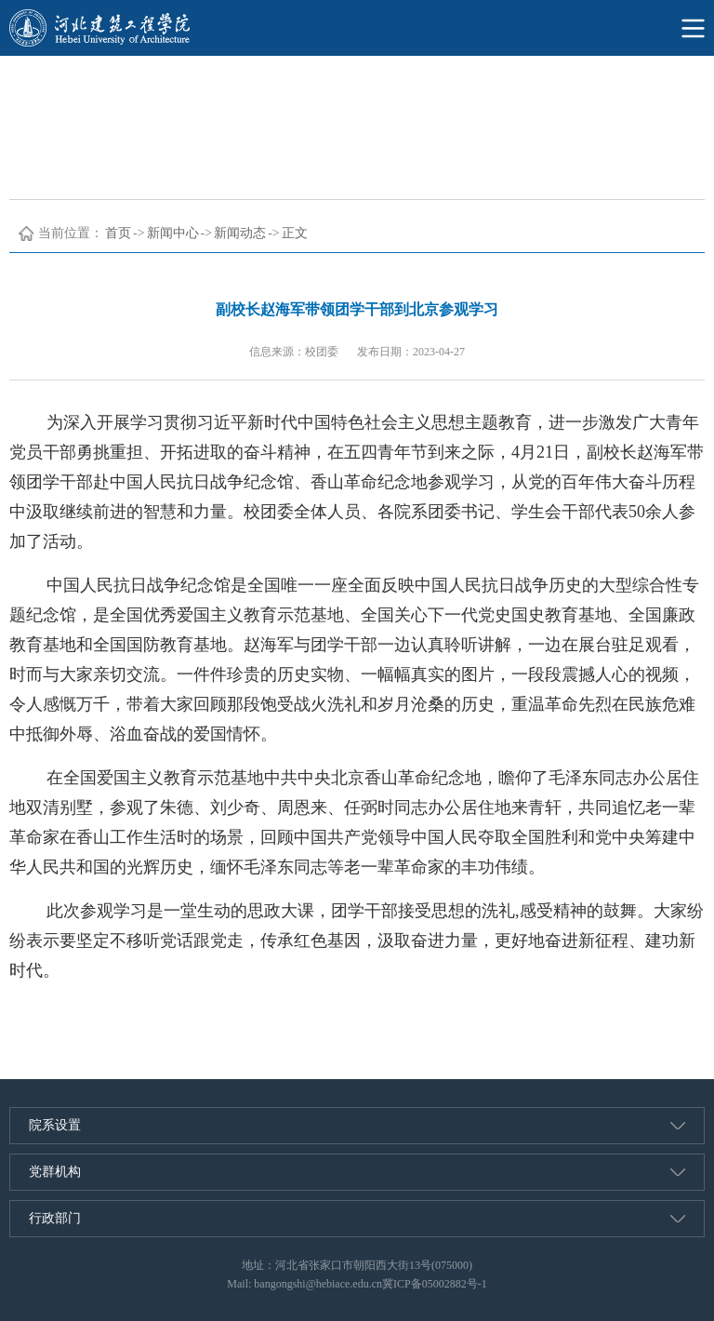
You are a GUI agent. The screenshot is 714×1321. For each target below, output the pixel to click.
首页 (118, 233)
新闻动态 (240, 233)
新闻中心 (173, 233)
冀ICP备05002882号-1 (434, 1283)
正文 (295, 233)
